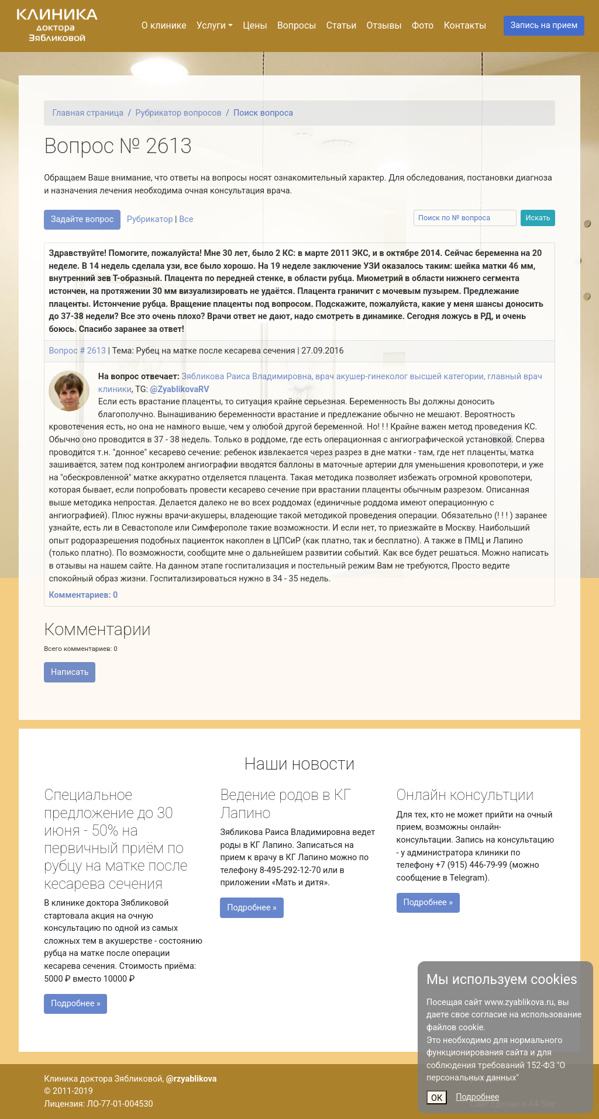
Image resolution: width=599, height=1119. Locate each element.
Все (186, 219)
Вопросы (296, 25)
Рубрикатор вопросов (179, 113)
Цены (255, 25)
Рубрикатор (150, 219)
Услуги (211, 25)
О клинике (164, 25)
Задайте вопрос (82, 219)
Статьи (341, 25)
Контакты (465, 25)
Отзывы (384, 25)
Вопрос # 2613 (77, 351)
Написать (70, 672)
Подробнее (477, 1097)
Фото (422, 25)
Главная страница (88, 113)
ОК (436, 1098)
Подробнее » (82, 999)
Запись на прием (544, 25)
